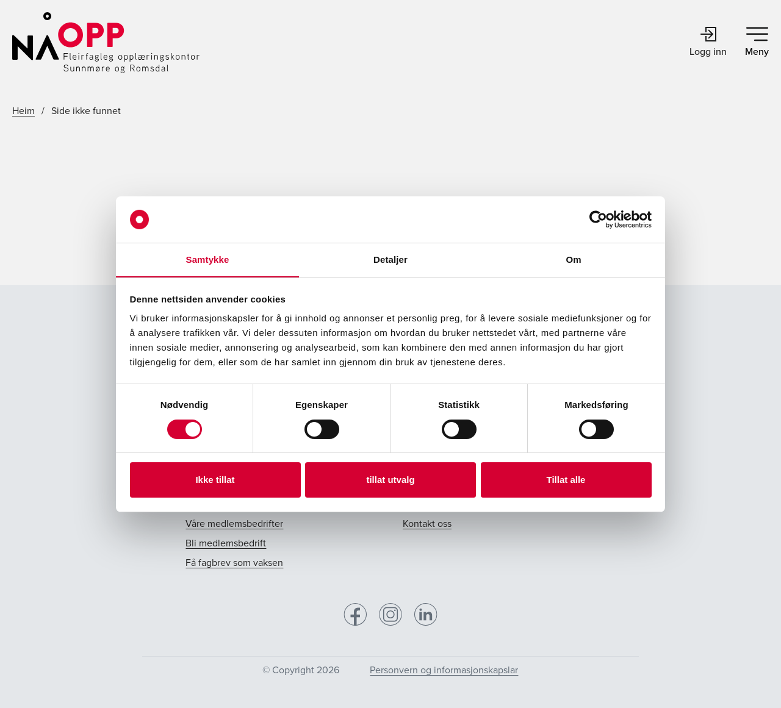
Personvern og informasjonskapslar (444, 670)
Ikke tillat (214, 479)
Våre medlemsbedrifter (234, 524)
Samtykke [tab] (207, 259)
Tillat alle (566, 479)
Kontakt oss (427, 524)
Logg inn (708, 43)
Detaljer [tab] (390, 259)
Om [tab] (573, 259)
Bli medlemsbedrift (225, 543)
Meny (757, 43)
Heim (23, 111)
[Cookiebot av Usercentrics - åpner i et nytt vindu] (598, 219)
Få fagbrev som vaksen (234, 563)
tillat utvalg (390, 479)
